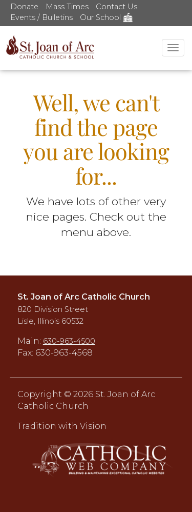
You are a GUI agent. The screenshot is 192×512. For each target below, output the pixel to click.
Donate (24, 6)
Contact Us (116, 6)
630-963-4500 (69, 341)
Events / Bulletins (41, 17)
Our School (106, 17)
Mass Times (67, 6)
